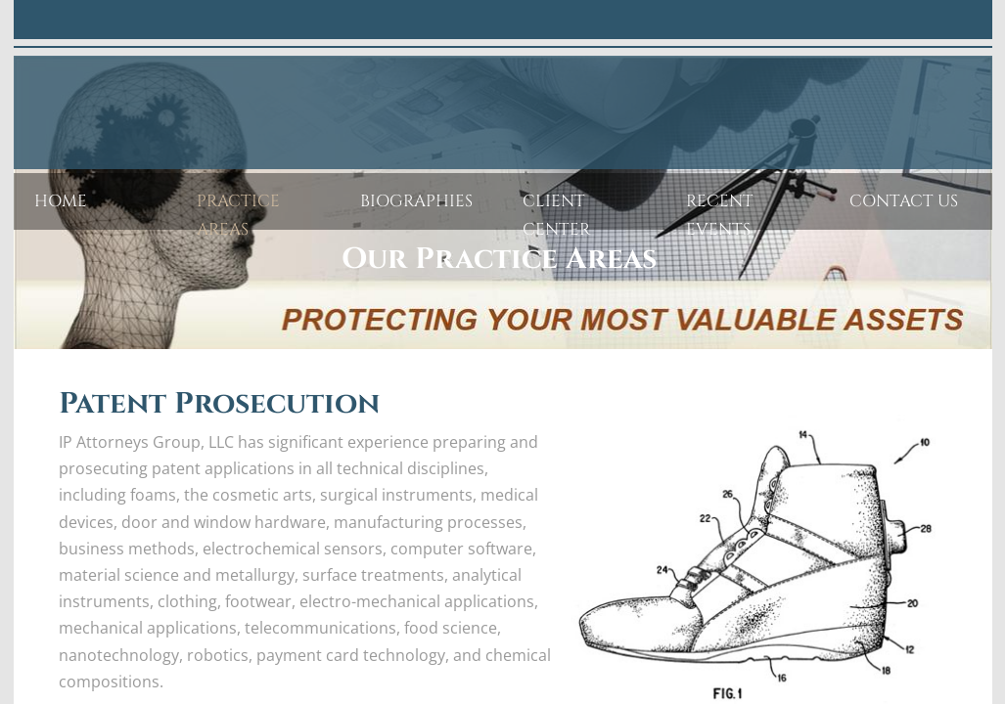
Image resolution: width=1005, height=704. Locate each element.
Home (60, 201)
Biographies (416, 201)
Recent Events (720, 215)
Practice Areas (238, 215)
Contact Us (903, 201)
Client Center (557, 215)
